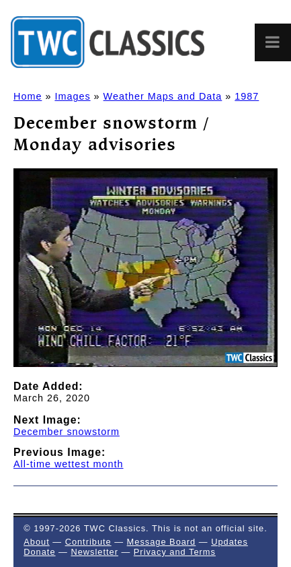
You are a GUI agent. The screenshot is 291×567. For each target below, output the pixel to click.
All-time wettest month (68, 464)
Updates (229, 542)
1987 (247, 96)
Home (27, 96)
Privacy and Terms (175, 552)
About (36, 542)
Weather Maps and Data (162, 96)
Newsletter (94, 552)
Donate (39, 552)
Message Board (161, 542)
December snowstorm (66, 431)
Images (72, 96)
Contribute (88, 542)
